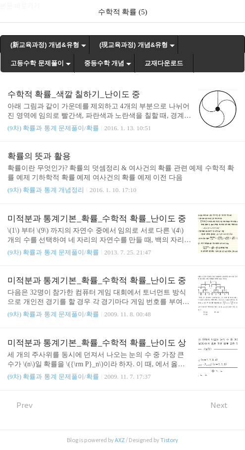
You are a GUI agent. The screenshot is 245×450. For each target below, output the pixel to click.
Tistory (169, 440)
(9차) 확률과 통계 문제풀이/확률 (53, 128)
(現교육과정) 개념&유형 (133, 45)
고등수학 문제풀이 (37, 63)
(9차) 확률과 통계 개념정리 (45, 190)
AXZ (120, 440)
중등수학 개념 (104, 63)
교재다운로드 (164, 63)
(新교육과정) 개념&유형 (44, 45)
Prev (20, 405)
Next (224, 405)
